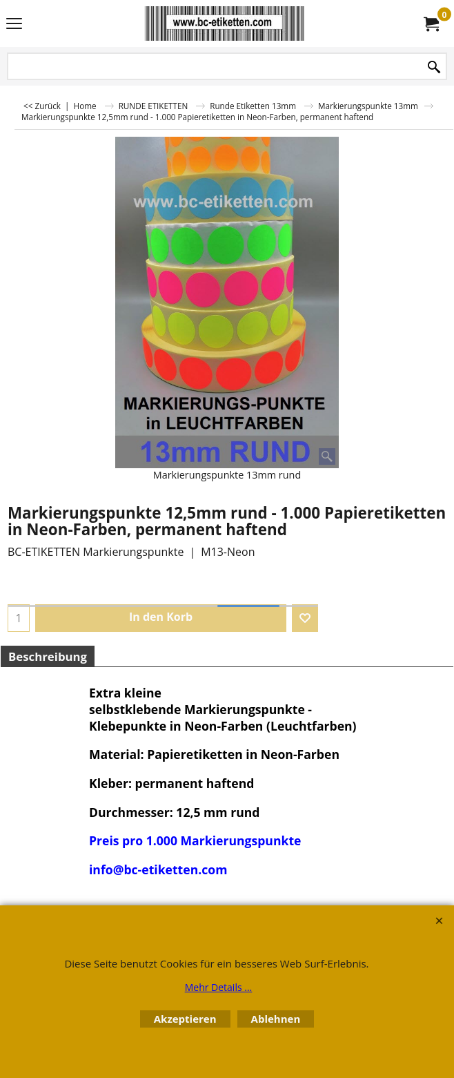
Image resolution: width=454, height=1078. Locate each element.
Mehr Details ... (219, 987)
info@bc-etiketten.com (158, 869)
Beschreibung (47, 656)
